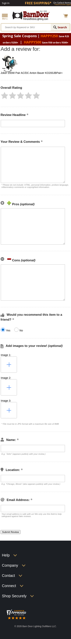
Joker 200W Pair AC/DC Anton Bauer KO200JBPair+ (32, 72)
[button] (4, 95)
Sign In (5, 3)
